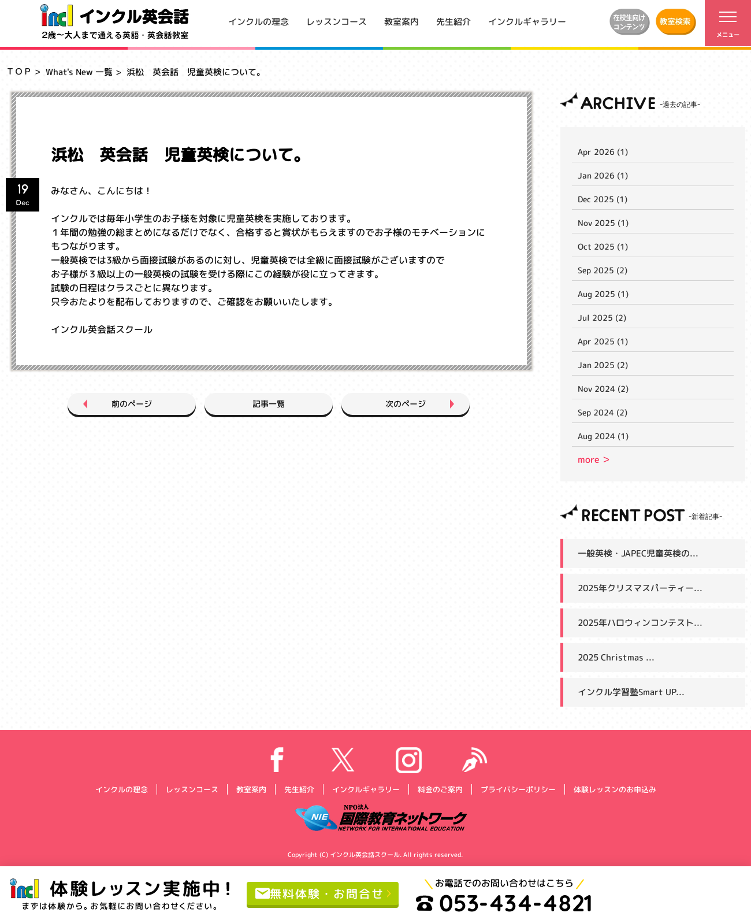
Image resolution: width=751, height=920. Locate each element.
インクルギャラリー (527, 21)
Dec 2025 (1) (602, 199)
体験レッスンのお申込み (614, 789)
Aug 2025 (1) (603, 293)
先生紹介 (453, 21)
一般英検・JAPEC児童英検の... (638, 553)
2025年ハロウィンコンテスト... (640, 623)
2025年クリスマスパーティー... (640, 588)
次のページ (405, 403)
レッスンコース (336, 21)
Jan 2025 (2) (603, 364)
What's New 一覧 (79, 72)
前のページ (131, 403)
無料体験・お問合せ (319, 893)
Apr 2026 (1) (603, 151)
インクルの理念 (258, 21)
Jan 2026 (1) (603, 175)
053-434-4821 (504, 902)
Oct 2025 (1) (603, 246)
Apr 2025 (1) (603, 341)
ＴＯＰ (19, 71)
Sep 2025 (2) (602, 270)
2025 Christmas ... (616, 657)
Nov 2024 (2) (603, 388)
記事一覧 (268, 403)
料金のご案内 (439, 789)
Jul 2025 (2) (602, 317)
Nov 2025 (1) (603, 222)
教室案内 (401, 21)
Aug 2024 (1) (603, 436)
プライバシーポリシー (517, 789)
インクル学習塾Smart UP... (631, 692)
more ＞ (594, 459)
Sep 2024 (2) (602, 412)
